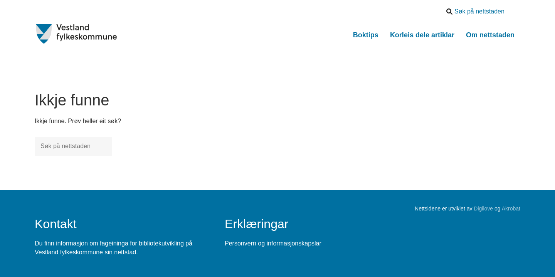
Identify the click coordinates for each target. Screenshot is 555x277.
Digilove (483, 208)
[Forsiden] (76, 34)
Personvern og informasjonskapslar (273, 243)
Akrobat (511, 208)
